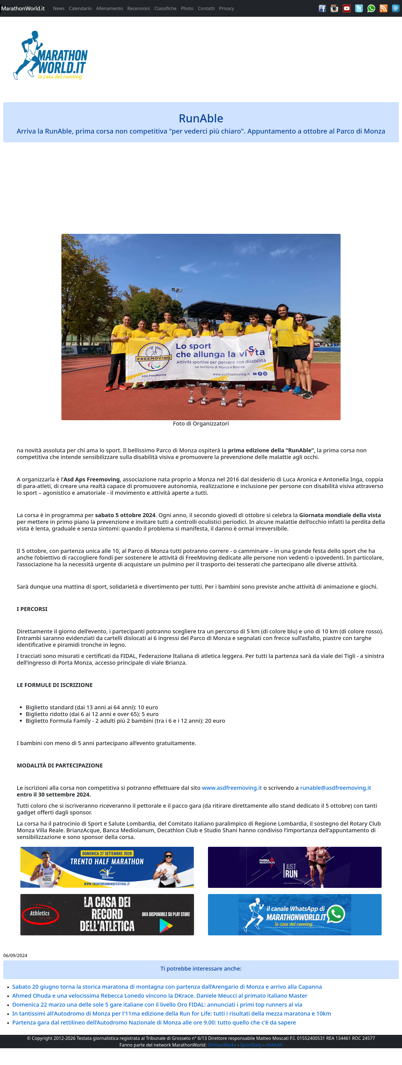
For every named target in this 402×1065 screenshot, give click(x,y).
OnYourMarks (222, 1045)
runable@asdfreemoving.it (335, 787)
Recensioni (138, 8)
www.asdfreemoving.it (232, 787)
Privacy (226, 8)
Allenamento (109, 8)
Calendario (80, 8)
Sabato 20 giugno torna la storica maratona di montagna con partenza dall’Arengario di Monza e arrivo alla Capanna (167, 986)
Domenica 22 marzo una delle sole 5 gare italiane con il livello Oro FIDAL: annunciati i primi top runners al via (157, 1004)
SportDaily (251, 1045)
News (58, 8)
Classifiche (165, 8)
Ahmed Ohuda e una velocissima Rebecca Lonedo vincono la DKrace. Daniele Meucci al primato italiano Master (159, 995)
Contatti (206, 8)
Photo (187, 8)
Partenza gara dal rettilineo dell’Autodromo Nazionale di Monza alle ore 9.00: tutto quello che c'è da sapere (154, 1022)
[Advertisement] (251, 57)
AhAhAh (274, 1045)
